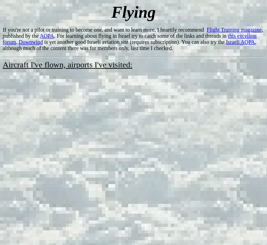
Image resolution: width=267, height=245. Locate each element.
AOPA (47, 36)
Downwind (31, 42)
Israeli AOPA (240, 42)
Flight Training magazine (234, 30)
